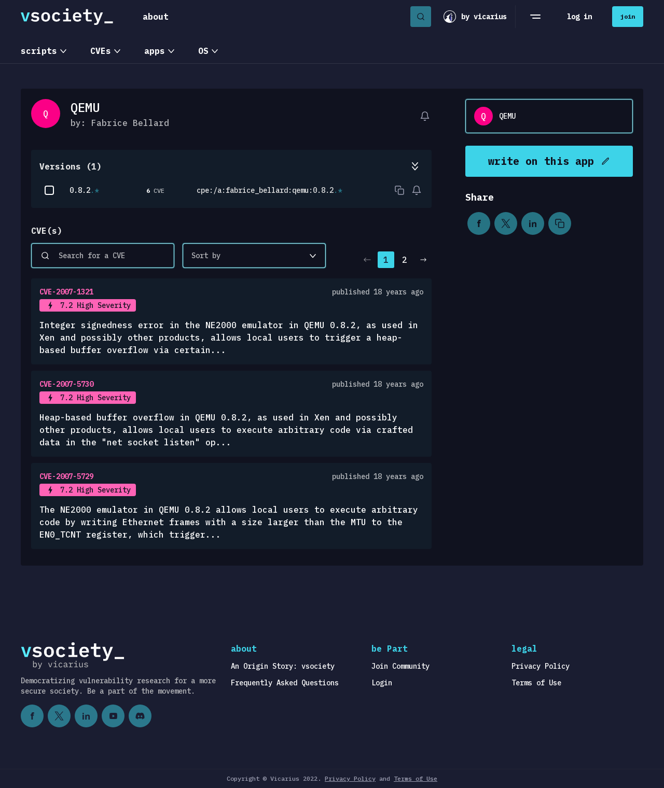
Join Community (400, 666)
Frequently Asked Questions (285, 682)
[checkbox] (49, 190)
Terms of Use (536, 682)
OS (203, 51)
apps (154, 51)
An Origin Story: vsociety (283, 666)
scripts (39, 51)
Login (381, 682)
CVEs (100, 51)
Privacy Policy (540, 666)
